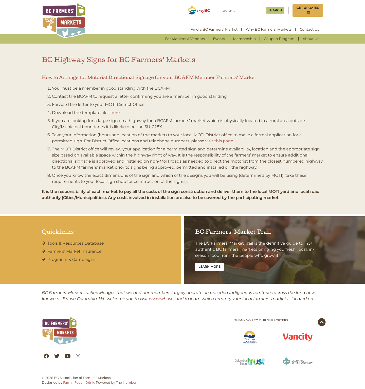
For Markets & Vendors (185, 38)
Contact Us (309, 29)
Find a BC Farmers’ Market (214, 29)
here (115, 112)
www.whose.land (166, 299)
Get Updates (308, 10)
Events (219, 38)
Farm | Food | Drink (78, 383)
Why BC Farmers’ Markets (268, 29)
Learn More (209, 267)
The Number (126, 383)
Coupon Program (279, 38)
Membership (244, 38)
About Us (311, 38)
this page (223, 141)
